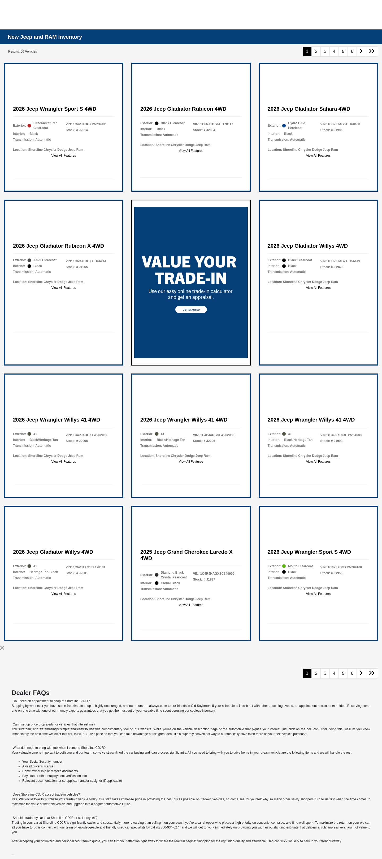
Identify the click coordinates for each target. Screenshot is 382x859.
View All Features (63, 155)
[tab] (51, 701)
